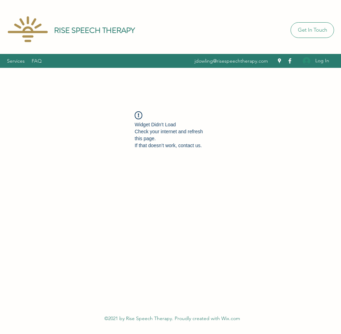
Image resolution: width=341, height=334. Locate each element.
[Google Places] (279, 60)
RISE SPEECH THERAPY (94, 30)
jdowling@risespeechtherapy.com (231, 61)
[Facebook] (289, 60)
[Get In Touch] (312, 30)
